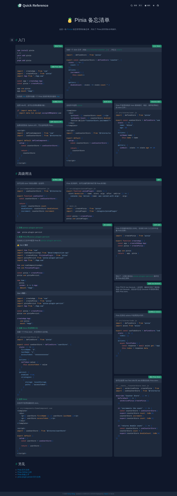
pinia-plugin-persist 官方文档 (28, 477)
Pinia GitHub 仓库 (24, 472)
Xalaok (106, 494)
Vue (24, 96)
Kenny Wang (71, 494)
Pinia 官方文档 (23, 470)
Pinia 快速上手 (23, 474)
